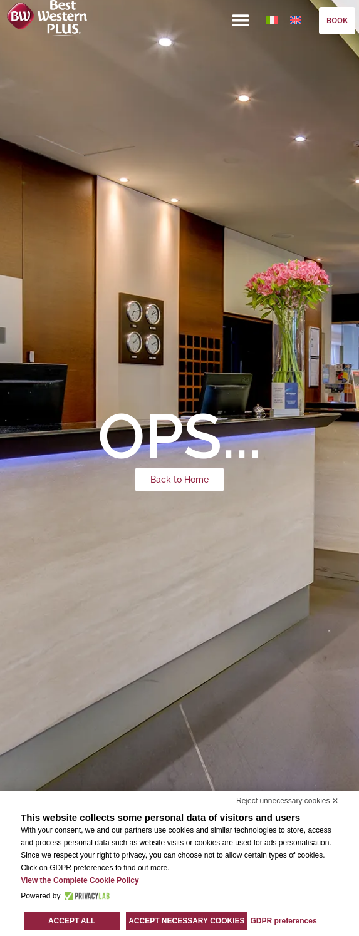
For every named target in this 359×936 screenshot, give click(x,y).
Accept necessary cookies (186, 921)
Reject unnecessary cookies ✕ (287, 800)
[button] (241, 20)
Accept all (72, 921)
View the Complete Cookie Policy (80, 880)
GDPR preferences (284, 921)
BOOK (337, 20)
